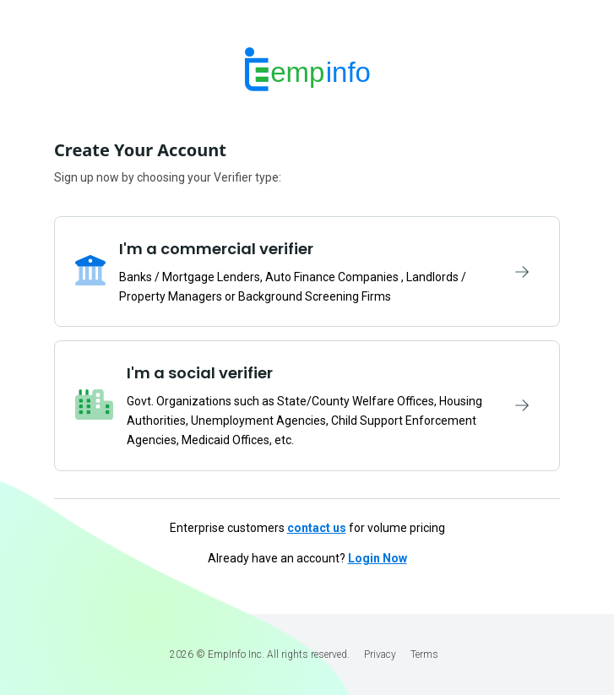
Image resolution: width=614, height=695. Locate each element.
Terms (424, 654)
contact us (316, 528)
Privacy (380, 654)
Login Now (377, 558)
